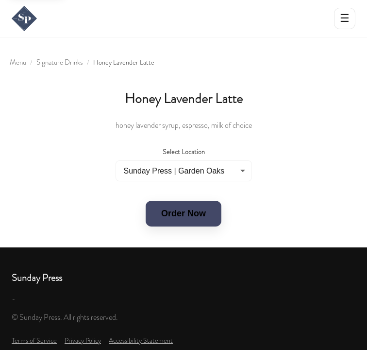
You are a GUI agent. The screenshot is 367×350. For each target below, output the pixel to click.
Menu (18, 62)
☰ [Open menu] (345, 18)
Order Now (183, 213)
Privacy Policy (83, 340)
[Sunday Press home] (24, 18)
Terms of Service (34, 340)
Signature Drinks (59, 62)
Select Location (184, 152)
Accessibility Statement (141, 340)
